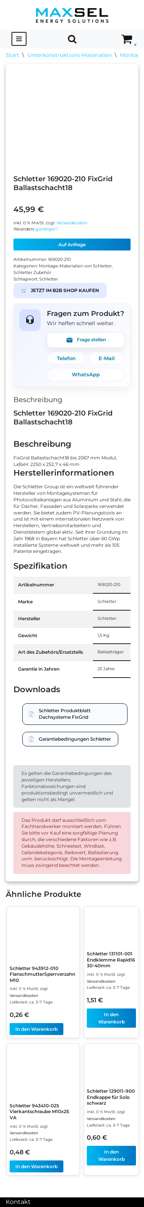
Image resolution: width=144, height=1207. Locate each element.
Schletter (48, 279)
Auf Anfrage (72, 244)
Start (12, 55)
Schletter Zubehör (32, 272)
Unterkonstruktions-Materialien (69, 55)
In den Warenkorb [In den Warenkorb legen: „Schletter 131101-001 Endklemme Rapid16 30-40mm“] (111, 1018)
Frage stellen (86, 340)
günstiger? (46, 229)
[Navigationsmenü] (19, 39)
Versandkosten (71, 222)
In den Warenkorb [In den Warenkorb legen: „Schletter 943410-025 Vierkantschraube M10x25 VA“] (36, 1166)
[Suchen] (72, 38)
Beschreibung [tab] (37, 400)
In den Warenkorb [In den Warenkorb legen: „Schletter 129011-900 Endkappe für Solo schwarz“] (111, 1155)
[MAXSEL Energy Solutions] (72, 14)
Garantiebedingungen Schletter (75, 739)
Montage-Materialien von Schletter (75, 266)
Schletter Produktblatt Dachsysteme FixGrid (65, 714)
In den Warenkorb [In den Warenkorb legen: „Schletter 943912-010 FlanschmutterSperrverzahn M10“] (36, 1029)
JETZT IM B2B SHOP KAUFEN (60, 290)
